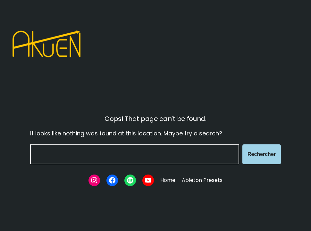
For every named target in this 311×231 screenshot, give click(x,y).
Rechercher (262, 154)
